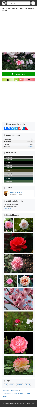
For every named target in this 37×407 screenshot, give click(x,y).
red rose (28, 384)
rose (6, 384)
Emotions (30, 147)
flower (12, 384)
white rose (19, 384)
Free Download (18, 74)
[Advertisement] (18, 33)
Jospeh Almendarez (15, 192)
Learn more (7, 208)
